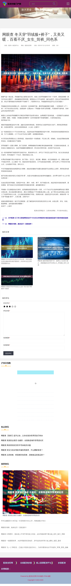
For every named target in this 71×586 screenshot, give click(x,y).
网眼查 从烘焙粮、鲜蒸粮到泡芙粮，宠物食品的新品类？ (23, 455)
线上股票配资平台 (44, 563)
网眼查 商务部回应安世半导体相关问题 (16, 445)
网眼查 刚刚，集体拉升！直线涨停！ (20, 224)
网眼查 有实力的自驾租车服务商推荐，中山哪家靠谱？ (22, 450)
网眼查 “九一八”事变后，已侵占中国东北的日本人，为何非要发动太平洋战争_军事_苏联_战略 (34, 547)
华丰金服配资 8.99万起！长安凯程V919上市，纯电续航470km (23, 521)
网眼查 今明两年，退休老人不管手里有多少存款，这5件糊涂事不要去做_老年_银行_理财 (33, 534)
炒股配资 (62, 563)
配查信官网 (8, 563)
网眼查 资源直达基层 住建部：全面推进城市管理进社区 (22, 440)
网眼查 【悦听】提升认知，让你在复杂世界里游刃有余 (22, 436)
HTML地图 (46, 576)
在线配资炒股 (26, 563)
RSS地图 (40, 576)
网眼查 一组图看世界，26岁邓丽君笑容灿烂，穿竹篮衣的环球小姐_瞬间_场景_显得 (31, 541)
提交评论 (8, 353)
